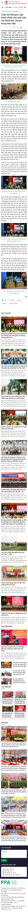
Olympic (4, 303)
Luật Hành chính (13, 303)
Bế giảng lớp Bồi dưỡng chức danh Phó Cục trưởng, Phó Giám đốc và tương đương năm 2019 (14, 335)
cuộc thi (19, 300)
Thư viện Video (6, 626)
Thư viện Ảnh (6, 687)
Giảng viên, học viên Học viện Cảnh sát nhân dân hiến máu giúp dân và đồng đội (20, 703)
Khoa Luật (12, 300)
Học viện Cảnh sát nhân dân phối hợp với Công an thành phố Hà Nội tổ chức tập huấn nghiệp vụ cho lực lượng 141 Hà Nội (14, 791)
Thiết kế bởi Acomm (6, 910)
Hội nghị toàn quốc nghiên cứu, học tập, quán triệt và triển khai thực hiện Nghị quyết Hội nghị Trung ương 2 (20, 666)
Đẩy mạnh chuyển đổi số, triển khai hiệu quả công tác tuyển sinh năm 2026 (12, 649)
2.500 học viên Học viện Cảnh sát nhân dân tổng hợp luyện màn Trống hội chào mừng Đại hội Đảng (7, 703)
